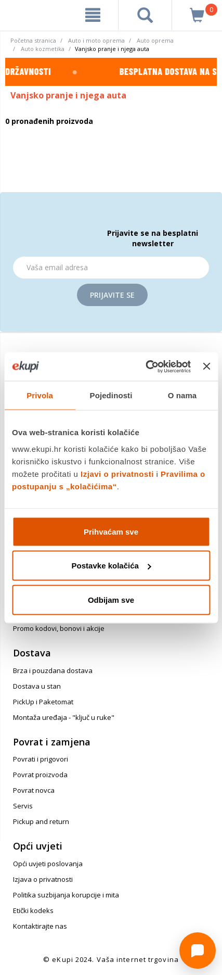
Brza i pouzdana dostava (53, 670)
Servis (23, 806)
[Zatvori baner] (206, 366)
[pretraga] (145, 15)
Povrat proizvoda (40, 774)
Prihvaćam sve (111, 531)
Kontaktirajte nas (40, 926)
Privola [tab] (40, 395)
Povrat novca (34, 790)
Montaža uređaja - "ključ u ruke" (63, 717)
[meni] (93, 15)
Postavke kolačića (111, 565)
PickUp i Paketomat (43, 701)
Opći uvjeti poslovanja (48, 863)
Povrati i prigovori (40, 759)
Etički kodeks (33, 910)
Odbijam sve (111, 599)
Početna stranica (33, 40)
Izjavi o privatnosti (117, 473)
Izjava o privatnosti (43, 879)
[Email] (111, 267)
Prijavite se (112, 295)
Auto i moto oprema (96, 40)
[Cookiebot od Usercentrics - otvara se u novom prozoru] (145, 366)
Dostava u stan (37, 686)
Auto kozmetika (42, 49)
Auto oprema (155, 40)
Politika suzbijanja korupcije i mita (66, 895)
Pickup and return (41, 821)
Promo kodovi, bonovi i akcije (59, 628)
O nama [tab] (182, 395)
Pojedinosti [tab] (111, 395)
